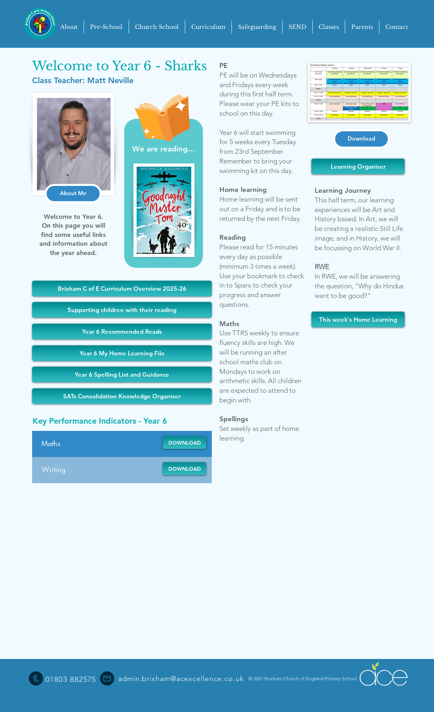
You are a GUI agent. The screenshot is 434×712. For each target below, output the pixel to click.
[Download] (361, 139)
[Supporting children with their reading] (122, 310)
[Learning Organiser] (358, 166)
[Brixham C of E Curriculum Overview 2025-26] (122, 288)
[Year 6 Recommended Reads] (122, 331)
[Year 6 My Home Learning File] (122, 353)
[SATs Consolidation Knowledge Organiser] (122, 396)
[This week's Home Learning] (358, 319)
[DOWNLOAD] (184, 442)
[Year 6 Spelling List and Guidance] (122, 374)
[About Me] (73, 193)
